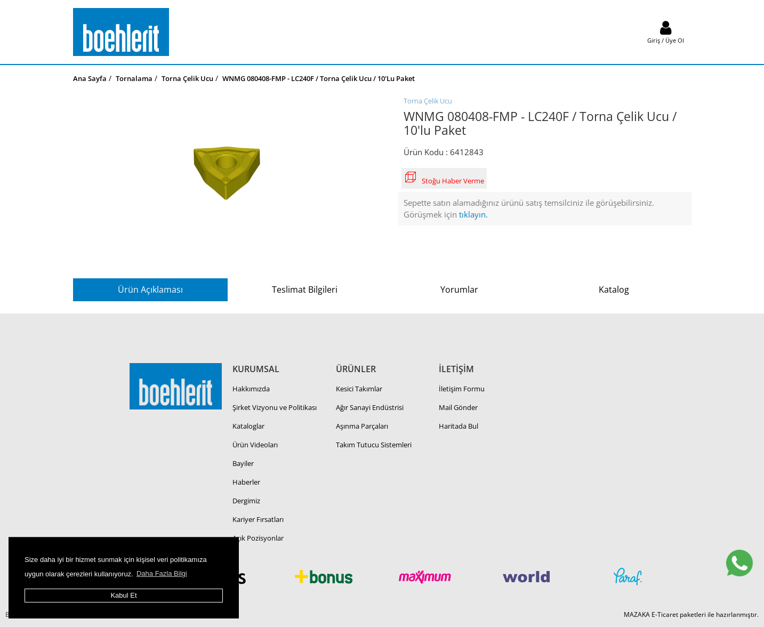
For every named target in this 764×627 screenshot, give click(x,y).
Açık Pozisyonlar (258, 538)
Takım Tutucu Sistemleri (374, 444)
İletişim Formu (462, 388)
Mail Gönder (458, 407)
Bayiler (243, 463)
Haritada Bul (458, 426)
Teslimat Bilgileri (304, 289)
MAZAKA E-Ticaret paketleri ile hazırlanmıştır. (691, 614)
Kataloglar (248, 426)
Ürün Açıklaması (150, 289)
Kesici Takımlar (359, 388)
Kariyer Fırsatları (258, 519)
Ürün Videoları (255, 444)
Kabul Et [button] (123, 595)
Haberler (246, 482)
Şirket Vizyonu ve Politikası (274, 407)
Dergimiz (246, 500)
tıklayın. (473, 214)
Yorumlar (459, 289)
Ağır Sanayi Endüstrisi (370, 407)
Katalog (614, 289)
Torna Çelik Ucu (428, 101)
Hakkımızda (251, 388)
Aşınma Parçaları (362, 426)
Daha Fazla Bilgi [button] (161, 573)
